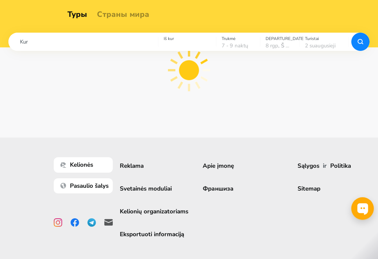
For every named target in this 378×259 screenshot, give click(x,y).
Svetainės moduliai (148, 189)
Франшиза (219, 189)
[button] (83, 42)
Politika (341, 166)
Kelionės (79, 165)
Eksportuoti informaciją (154, 234)
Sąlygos (309, 166)
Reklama (134, 166)
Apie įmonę (220, 166)
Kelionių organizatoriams (156, 211)
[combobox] (83, 42)
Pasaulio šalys (87, 186)
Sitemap (309, 189)
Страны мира (126, 14)
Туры (81, 14)
